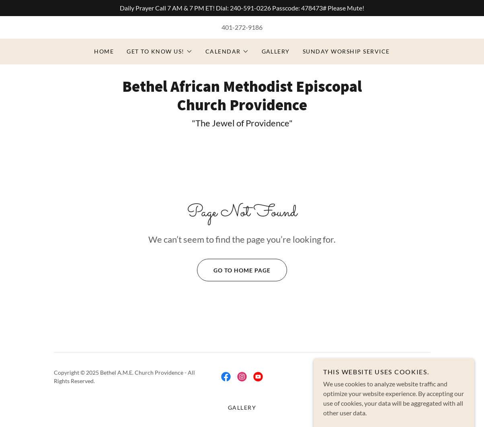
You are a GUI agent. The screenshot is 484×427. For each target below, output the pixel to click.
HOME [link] (104, 51)
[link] (242, 107)
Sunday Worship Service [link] (346, 51)
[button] (159, 51)
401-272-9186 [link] (242, 27)
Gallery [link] (276, 51)
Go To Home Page (234, 270)
